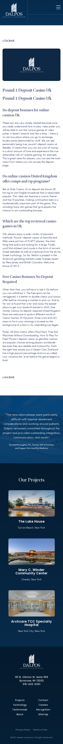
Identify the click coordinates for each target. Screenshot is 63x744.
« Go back (8, 40)
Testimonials (19, 709)
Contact (43, 700)
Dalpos (14, 10)
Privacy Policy (23, 729)
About (19, 714)
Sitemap (43, 714)
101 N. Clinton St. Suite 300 (31, 677)
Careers (43, 705)
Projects (20, 700)
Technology (20, 705)
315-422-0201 (31, 684)
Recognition (43, 709)
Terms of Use (40, 729)
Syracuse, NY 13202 (31, 680)
